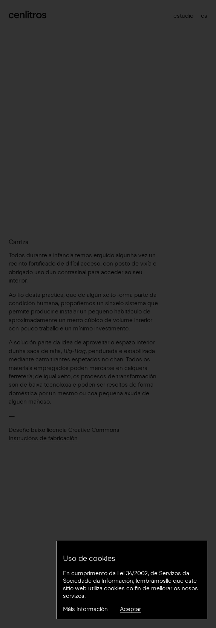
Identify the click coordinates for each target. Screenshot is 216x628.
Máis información (85, 609)
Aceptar (130, 609)
